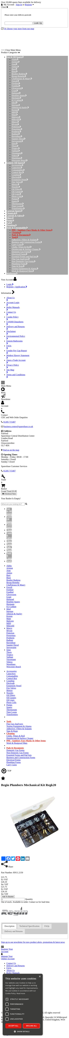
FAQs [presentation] (46, 926)
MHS (15, 112)
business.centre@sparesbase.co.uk (18, 426)
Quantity (29, 899)
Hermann (16, 98)
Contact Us (11, 963)
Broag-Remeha (19, 76)
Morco (15, 122)
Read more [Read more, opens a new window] (21, 993)
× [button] (40, 977)
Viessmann (17, 153)
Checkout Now (9, 494)
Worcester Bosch (20, 160)
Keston (15, 110)
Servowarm (17, 141)
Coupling (16, 175)
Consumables (18, 170)
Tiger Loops (18, 206)
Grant (15, 91)
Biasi (15, 71)
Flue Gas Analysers (21, 259)
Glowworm (17, 88)
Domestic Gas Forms (21, 252)
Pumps (15, 199)
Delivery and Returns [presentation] (13, 931)
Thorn (15, 146)
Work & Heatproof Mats (23, 271)
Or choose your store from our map (19, 29)
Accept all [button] (13, 1026)
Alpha (15, 59)
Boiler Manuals (13, 973)
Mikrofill (16, 119)
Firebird (16, 83)
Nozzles (16, 187)
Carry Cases (18, 244)
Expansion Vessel (20, 179)
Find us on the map (11, 450)
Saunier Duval (18, 139)
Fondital (16, 86)
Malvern (16, 117)
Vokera (15, 155)
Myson (15, 124)
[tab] (9, 926)
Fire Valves (17, 182)
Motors (15, 184)
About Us (10, 970)
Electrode (16, 177)
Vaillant (16, 151)
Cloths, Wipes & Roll (22, 247)
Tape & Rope (18, 266)
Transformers (18, 208)
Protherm (16, 131)
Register (28, 4)
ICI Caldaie (17, 100)
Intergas (16, 105)
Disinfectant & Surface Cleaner (26, 249)
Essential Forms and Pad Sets (25, 256)
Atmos (15, 66)
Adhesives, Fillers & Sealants (25, 240)
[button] (22, 1031)
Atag (14, 64)
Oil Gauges (17, 192)
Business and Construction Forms (27, 242)
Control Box (18, 172)
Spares (15, 201)
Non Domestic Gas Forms (24, 261)
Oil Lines (16, 194)
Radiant (16, 134)
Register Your (7, 950)
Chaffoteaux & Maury (22, 78)
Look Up (38, 23)
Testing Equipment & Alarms (25, 268)
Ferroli (15, 81)
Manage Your (8, 957)
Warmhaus (17, 158)
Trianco (16, 148)
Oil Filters (17, 189)
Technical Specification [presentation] (29, 926)
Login (9, 284)
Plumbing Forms (19, 264)
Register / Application (16, 287)
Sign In (19, 4)
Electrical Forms (19, 254)
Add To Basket (8, 897)
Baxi (14, 69)
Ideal (14, 103)
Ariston (16, 62)
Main (15, 115)
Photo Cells (17, 196)
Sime (15, 143)
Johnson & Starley (20, 107)
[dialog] (23, 1004)
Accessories (17, 165)
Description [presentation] (9, 926)
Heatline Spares (19, 95)
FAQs (8, 968)
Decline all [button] (31, 1026)
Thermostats (18, 204)
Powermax (17, 129)
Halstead (16, 93)
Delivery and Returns (15, 966)
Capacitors (17, 167)
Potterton (16, 127)
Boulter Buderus (19, 74)
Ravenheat (17, 136)
